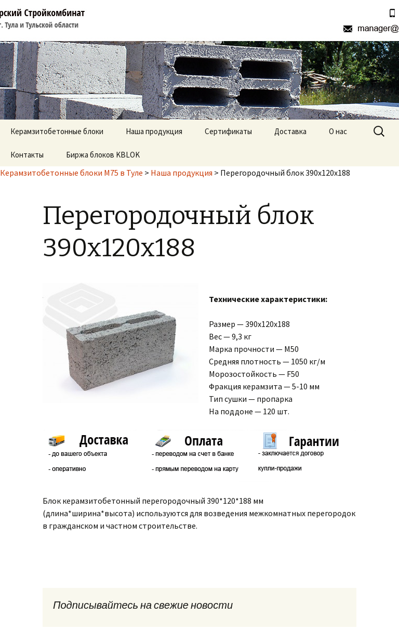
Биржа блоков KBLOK (103, 155)
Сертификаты (228, 131)
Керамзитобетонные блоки (56, 131)
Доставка (290, 131)
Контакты (27, 155)
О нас (338, 131)
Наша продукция (154, 131)
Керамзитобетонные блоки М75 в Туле (71, 172)
